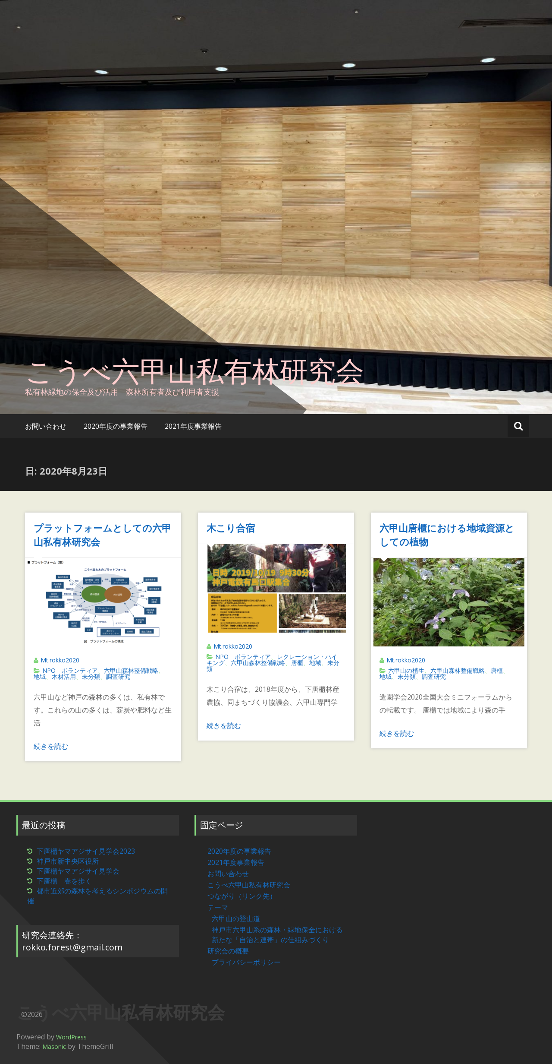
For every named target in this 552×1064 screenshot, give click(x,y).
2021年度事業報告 (193, 426)
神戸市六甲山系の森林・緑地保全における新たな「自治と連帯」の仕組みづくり (277, 934)
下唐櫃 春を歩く (64, 881)
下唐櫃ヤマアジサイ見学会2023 (86, 851)
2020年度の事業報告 (115, 426)
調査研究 (118, 676)
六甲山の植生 (406, 670)
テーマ (217, 907)
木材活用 (64, 676)
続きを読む (51, 746)
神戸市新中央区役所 (68, 861)
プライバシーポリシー (246, 962)
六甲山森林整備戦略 (131, 670)
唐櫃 (297, 663)
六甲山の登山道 (236, 918)
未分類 (91, 676)
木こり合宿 (231, 527)
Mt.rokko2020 (60, 660)
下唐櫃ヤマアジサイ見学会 (78, 871)
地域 (40, 676)
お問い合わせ (45, 426)
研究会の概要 (228, 951)
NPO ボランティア (70, 670)
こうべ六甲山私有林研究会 (194, 371)
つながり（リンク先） (241, 896)
